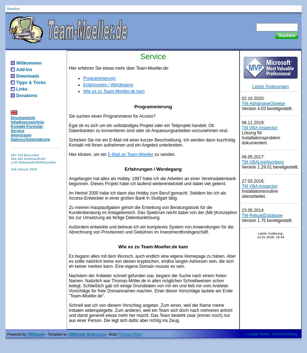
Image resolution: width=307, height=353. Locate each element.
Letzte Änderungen (270, 86)
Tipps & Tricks (31, 82)
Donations (26, 95)
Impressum (21, 135)
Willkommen (29, 63)
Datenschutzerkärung (30, 139)
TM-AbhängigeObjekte (263, 103)
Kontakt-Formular (27, 126)
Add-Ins (24, 69)
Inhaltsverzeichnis (27, 122)
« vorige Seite (257, 334)
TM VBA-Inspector (259, 127)
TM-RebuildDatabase (262, 215)
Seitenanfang (284, 334)
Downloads (27, 76)
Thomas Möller (130, 334)
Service (18, 130)
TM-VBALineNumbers (263, 162)
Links (21, 89)
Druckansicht (23, 118)
